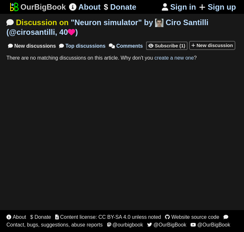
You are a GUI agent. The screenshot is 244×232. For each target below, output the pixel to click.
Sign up (217, 7)
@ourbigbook (125, 224)
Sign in (179, 7)
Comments (126, 46)
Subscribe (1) (166, 45)
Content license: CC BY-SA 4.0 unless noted (108, 217)
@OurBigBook (166, 224)
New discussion (212, 45)
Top (82, 46)
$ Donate (40, 217)
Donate (120, 7)
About (84, 7)
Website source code (192, 217)
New (32, 46)
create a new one (174, 58)
